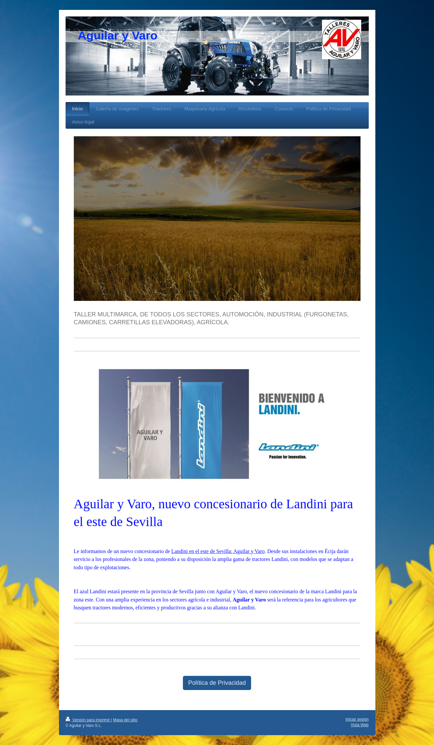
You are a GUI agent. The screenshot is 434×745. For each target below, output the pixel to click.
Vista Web (359, 725)
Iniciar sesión (356, 719)
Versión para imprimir (88, 720)
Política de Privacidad (217, 682)
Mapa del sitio (125, 720)
